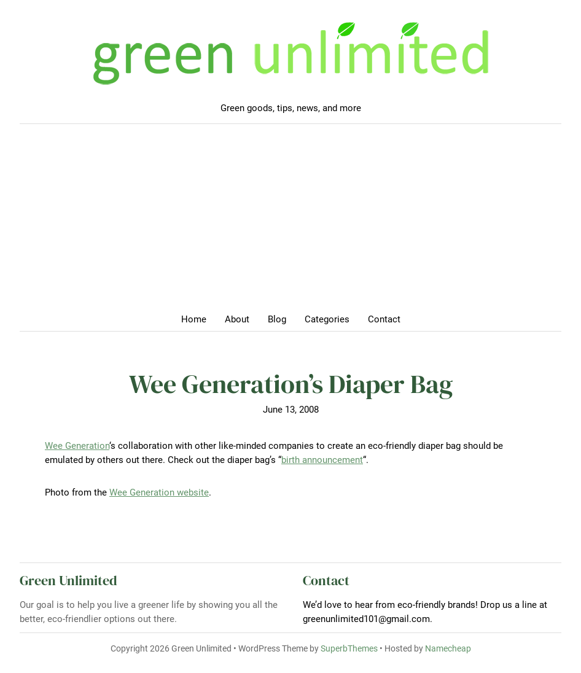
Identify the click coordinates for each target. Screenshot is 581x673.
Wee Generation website (159, 492)
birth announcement (322, 459)
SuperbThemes (349, 648)
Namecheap (448, 648)
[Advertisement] (290, 222)
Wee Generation (77, 445)
